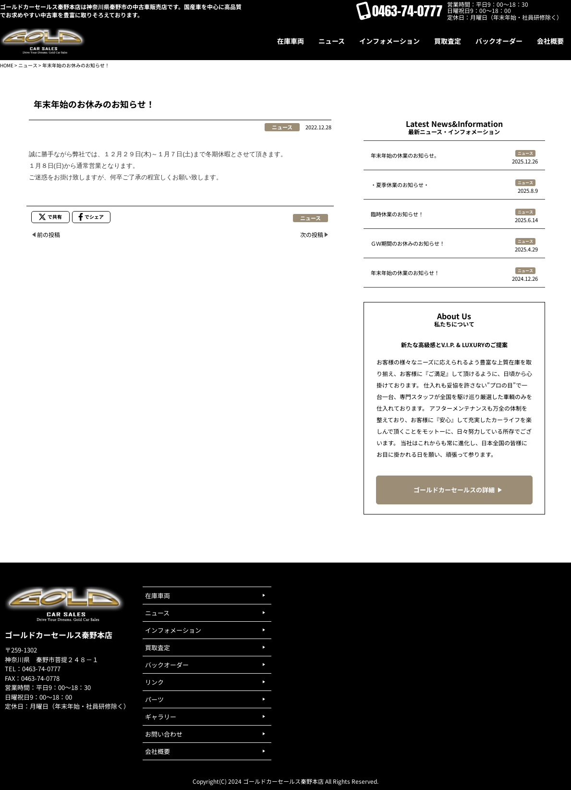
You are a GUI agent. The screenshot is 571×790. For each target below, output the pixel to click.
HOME (6, 65)
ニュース (27, 65)
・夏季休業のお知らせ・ (400, 184)
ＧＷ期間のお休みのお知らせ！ (408, 243)
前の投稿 (48, 234)
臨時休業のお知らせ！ (397, 214)
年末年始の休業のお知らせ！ (405, 272)
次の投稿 (311, 234)
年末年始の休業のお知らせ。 (405, 155)
